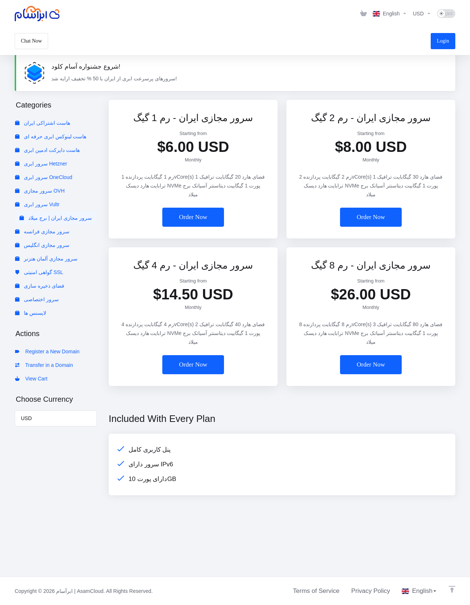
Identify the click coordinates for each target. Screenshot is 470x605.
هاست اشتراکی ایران (42, 123)
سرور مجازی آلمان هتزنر (46, 259)
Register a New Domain (47, 351)
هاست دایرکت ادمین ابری (47, 150)
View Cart (31, 379)
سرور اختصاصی (37, 299)
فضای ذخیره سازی (39, 286)
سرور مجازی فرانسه (42, 231)
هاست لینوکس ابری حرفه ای (50, 136)
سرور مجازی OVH (40, 191)
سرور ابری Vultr (37, 204)
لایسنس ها (30, 313)
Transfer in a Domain (44, 365)
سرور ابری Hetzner (41, 164)
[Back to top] (452, 589)
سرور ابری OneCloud (43, 177)
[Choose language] (390, 13)
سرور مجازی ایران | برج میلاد (55, 218)
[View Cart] (363, 13)
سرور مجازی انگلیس (42, 245)
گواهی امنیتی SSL (39, 272)
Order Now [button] (193, 217)
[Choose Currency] (422, 13)
